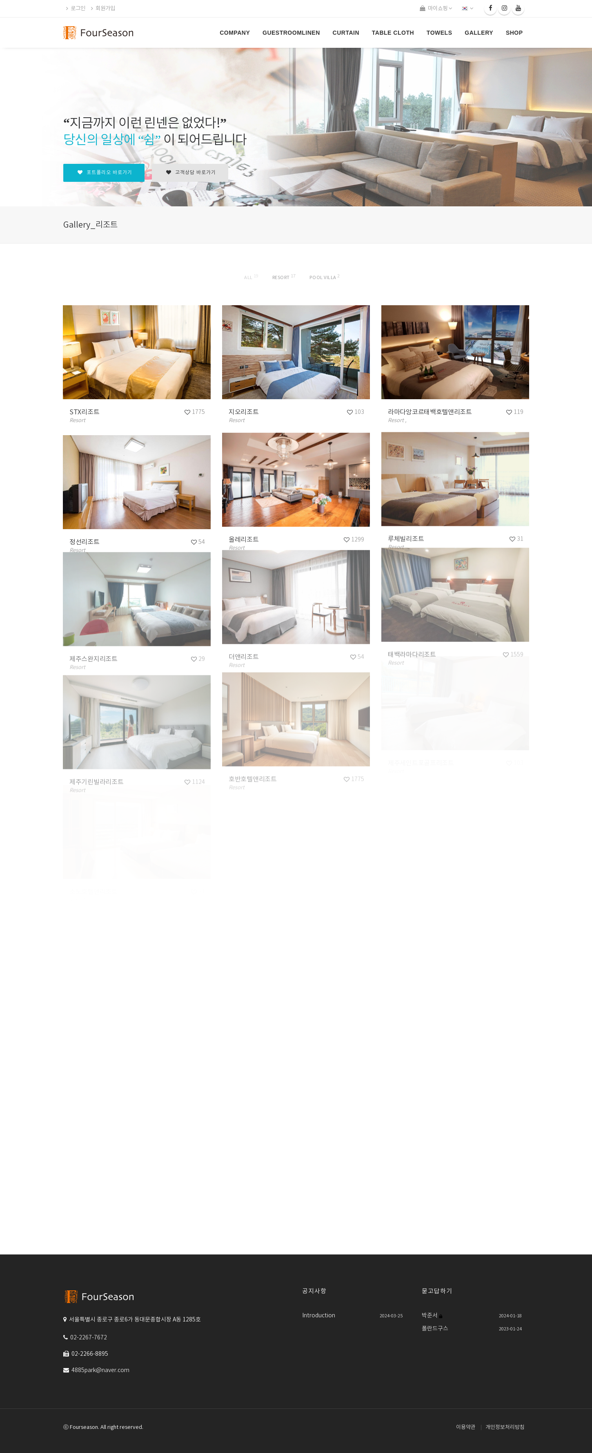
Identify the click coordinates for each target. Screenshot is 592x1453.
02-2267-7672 (88, 1338)
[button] (468, 9)
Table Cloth (393, 32)
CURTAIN (346, 32)
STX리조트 (84, 412)
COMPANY (235, 32)
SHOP (514, 32)
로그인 (75, 8)
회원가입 (103, 8)
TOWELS (439, 32)
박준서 (430, 1315)
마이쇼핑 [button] (436, 8)
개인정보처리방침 (505, 1427)
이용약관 (466, 1427)
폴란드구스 (435, 1329)
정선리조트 (84, 542)
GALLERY (479, 32)
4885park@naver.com (100, 1370)
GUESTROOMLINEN (291, 32)
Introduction (318, 1315)
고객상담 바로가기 (191, 172)
